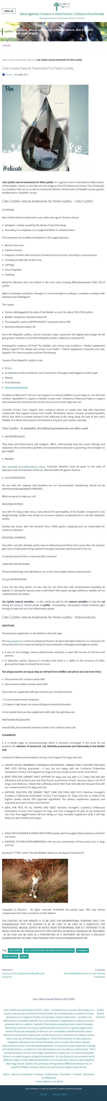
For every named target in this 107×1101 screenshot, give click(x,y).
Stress (8, 371)
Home (5, 60)
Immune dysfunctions (16, 391)
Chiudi (43, 1094)
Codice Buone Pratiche (100, 1026)
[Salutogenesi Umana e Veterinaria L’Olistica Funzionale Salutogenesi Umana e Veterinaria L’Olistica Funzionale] (62, 11)
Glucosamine (13, 649)
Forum (7, 46)
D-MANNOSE (82, 963)
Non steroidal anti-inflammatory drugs (23, 471)
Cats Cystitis (15, 963)
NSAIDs (24, 969)
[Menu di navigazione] (8, 11)
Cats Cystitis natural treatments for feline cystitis (49, 963)
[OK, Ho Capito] (103, 1093)
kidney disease (10, 969)
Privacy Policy (60, 1094)
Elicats (9, 75)
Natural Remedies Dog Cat (22, 60)
